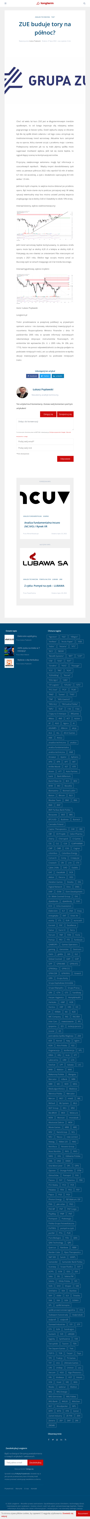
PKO (71, 1204)
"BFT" (70, 656)
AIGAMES (52, 728)
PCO (64, 1185)
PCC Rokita (53, 1185)
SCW (60, 1271)
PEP (78, 1189)
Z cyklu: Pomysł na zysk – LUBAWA (44, 585)
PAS (77, 1175)
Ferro (72, 930)
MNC (73, 1108)
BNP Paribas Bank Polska (59, 810)
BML (75, 800)
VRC (67, 1382)
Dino (68, 887)
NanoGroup (62, 1132)
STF (71, 1324)
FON (69, 935)
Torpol (69, 1353)
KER (50, 1040)
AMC (50, 737)
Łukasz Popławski (35, 41)
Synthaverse (64, 1339)
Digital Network (55, 887)
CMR (59, 848)
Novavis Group (67, 1146)
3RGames (75, 713)
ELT (63, 911)
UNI (50, 1367)
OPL (68, 1165)
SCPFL (51, 1271)
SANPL (73, 1257)
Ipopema (52, 1026)
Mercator (71, 1093)
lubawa (55, 579)
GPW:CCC (66, 968)
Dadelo (75, 867)
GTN (58, 992)
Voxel (58, 1382)
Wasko (51, 1387)
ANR (71, 752)
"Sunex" (61, 694)
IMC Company (55, 1016)
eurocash (78, 920)
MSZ (50, 1132)
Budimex (65, 819)
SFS (75, 1281)
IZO (62, 1026)
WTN (59, 1411)
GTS (66, 992)
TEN (74, 1343)
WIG (50, 1391)
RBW (74, 1247)
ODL (59, 1156)
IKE (66, 1012)
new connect (72, 1137)
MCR (66, 1084)
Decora (62, 877)
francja (52, 939)
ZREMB (52, 1425)
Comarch (53, 858)
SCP (79, 1266)
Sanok (63, 1257)
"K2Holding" (54, 675)
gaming (46, 516)
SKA (63, 1290)
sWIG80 (71, 1334)
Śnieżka (76, 1295)
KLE (73, 1045)
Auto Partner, (72, 771)
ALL (57, 733)
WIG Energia (61, 1391)
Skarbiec (73, 1290)
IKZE (74, 1012)
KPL (80, 1050)
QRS (69, 1242)
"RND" (51, 694)
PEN (62, 1189)
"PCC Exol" (53, 689)
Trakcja (59, 1358)
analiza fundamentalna (32, 516)
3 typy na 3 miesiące (57, 713)
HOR (71, 1002)
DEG (71, 877)
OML (50, 1161)
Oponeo (52, 1170)
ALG (50, 733)
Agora (66, 723)
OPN (77, 1165)
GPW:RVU (65, 973)
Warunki (19, 1488)
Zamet (76, 1411)
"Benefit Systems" (56, 656)
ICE (77, 1007)
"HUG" (64, 665)
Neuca (59, 1137)
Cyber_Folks (54, 867)
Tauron (65, 1343)
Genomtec (64, 949)
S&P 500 (52, 1257)
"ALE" (64, 636)
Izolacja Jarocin (74, 1026)
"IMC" (59, 670)
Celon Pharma (76, 834)
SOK (66, 1300)
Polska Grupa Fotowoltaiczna (61, 1223)
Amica (59, 737)
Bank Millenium (64, 776)
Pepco (51, 1194)
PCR (72, 1185)
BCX (67, 781)
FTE (68, 939)
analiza (73, 742)
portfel (51, 1233)
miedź (70, 1098)
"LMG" (65, 680)
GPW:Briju (53, 968)
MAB (50, 1069)
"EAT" (69, 661)
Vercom (52, 1372)
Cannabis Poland (56, 824)
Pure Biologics (55, 1238)
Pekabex (52, 1189)
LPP (61, 1064)
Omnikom (64, 1503)
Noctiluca (53, 1146)
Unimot (70, 1367)
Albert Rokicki (24, 655)
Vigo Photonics (74, 1372)
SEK (76, 1271)
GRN (50, 978)
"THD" (72, 694)
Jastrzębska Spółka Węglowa (61, 1036)
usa (79, 1367)
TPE (50, 1358)
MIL (79, 1098)
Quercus (52, 1247)
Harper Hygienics (56, 997)
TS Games (71, 1358)
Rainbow (64, 1247)
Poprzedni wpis (45, 482)
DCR (71, 872)
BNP (58, 805)
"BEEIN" (61, 651)
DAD (65, 867)
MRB (67, 1127)
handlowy (77, 992)
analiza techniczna (42, 17)
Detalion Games (56, 882)
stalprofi (52, 1319)
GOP (77, 959)
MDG (75, 1084)
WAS (75, 1382)
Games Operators (70, 944)
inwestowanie (68, 1021)
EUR (67, 920)
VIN (50, 1377)
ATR (74, 766)
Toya (79, 1353)
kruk (67, 1055)
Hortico (52, 1007)
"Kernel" (67, 675)
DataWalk (60, 872)
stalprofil (64, 1319)
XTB (67, 1411)
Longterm (15, 1503)
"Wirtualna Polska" (70, 704)
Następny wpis (45, 545)
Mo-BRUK (53, 1113)
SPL (50, 1305)
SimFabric (53, 1290)
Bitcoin (62, 795)
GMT (68, 959)
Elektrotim (53, 911)
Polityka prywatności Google (57, 432)
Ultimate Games (71, 1363)
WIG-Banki (53, 1401)
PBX (80, 1180)
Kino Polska (62, 1045)
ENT (64, 915)
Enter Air (74, 915)
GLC (76, 954)
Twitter (45, 376)
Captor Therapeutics (58, 829)
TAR (76, 1339)
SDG (68, 1271)
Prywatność (9, 1488)
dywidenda (53, 901)
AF (50, 723)
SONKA (75, 1300)
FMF (61, 935)
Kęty (68, 1040)
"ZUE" (53, 17)
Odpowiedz (65, 459)
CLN (65, 843)
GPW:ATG (74, 963)
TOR (60, 1353)
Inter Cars (53, 1021)
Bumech (76, 819)
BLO (71, 795)
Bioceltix (68, 786)
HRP (61, 1007)
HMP (63, 1002)
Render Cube (54, 1252)
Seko (51, 1276)
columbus (53, 853)
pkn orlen (61, 1204)
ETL (59, 920)
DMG (77, 887)
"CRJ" (51, 661)
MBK (73, 1079)
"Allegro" (74, 636)
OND (59, 1161)
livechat (52, 1064)
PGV (68, 1194)
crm (70, 862)
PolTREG (52, 1228)
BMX (50, 805)
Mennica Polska (55, 1093)
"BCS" (51, 651)
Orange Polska (66, 1170)
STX (50, 1329)
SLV (67, 1295)
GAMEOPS (53, 944)
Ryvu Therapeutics (72, 1252)
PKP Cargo (72, 1209)
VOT (70, 1377)
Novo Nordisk (55, 1151)
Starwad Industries (57, 1324)
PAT (60, 1180)
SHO (59, 1286)
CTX (77, 862)
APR (58, 761)
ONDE (68, 1161)
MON (51, 1117)
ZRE (76, 1420)
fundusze (78, 939)
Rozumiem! (83, 1513)
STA (81, 1310)
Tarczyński (53, 1343)
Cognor (76, 848)
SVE (61, 1334)
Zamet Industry (55, 1415)
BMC (67, 800)
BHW (51, 786)
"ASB (80, 641)
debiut (51, 877)
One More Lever (56, 1165)
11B (69, 709)
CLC (57, 843)
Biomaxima (53, 790)
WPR (51, 1411)
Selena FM (68, 1276)
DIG (79, 882)
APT (66, 761)
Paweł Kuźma (31, 593)
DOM (59, 891)
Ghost (81, 1503)
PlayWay (52, 1214)
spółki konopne (62, 1305)
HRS (69, 1007)
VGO (62, 1372)
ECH (50, 906)
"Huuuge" (75, 665)
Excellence (71, 925)
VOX (50, 1382)
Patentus (71, 1180)
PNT (70, 1214)
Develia (70, 882)
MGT (61, 1098)
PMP (62, 1214)
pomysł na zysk (45, 579)
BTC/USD (52, 819)
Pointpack (53, 1218)
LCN (72, 1060)
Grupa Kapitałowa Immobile (61, 983)
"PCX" (64, 689)
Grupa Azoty (62, 978)
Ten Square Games (57, 1348)
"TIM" (51, 699)
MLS (64, 1108)
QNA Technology (56, 1242)
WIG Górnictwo (55, 1396)
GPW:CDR (53, 973)
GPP (50, 963)
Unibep (59, 1367)
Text (71, 1348)
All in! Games (69, 733)
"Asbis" (52, 646)
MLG (75, 1103)
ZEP (61, 1420)
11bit (77, 709)
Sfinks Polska (64, 1281)
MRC (75, 1127)
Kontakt (34, 1488)
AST (66, 766)
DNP (50, 891)
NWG (51, 1156)
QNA (75, 1238)
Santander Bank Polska (72, 1262)
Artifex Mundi (54, 766)
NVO (75, 1151)
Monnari (61, 1117)
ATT (60, 771)
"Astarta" (63, 646)
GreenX (77, 973)
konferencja (69, 1050)
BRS (71, 814)
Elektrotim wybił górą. (27, 636)
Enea (79, 911)
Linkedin (57, 376)
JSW (79, 1036)
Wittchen (76, 1401)
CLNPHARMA (77, 843)
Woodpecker (62, 1406)
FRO (60, 939)
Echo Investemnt (63, 906)
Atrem (51, 771)
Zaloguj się (48, 414)
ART (74, 761)
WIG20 (65, 1401)
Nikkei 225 (63, 1141)
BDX (75, 781)
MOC (63, 1113)
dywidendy (67, 901)
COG (67, 848)
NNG (74, 1141)
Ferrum (52, 935)
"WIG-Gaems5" (63, 699)
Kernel (59, 1040)
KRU (59, 1055)
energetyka (53, 915)
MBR (50, 1084)
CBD (81, 829)
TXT (50, 1363)
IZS (60, 1031)
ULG (58, 1363)
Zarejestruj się (65, 414)
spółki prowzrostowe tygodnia (62, 1310)
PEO (70, 1189)
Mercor (52, 1098)
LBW (60, 579)
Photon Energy (55, 1199)
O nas (26, 1488)
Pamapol (67, 1175)
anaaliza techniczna (57, 742)
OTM (79, 1170)
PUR (69, 1233)
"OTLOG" (67, 685)
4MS (60, 718)
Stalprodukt (77, 1315)
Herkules (52, 1002)
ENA (71, 911)
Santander (53, 1262)
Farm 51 (62, 930)
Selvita (51, 1281)
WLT (50, 1406)
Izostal (51, 1031)
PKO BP (52, 1209)
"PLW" (73, 689)
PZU (67, 1238)
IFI (49, 1012)
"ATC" (73, 646)
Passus (52, 1180)
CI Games (76, 838)
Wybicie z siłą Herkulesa (28, 660)
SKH (50, 1295)
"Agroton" (53, 636)
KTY (75, 1055)
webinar (62, 1387)
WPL (74, 1406)
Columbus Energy (69, 853)
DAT (50, 872)
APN (50, 761)
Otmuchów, (54, 1175)
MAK (70, 1069)
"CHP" (79, 656)
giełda (60, 954)
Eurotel (52, 925)
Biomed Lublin (69, 790)
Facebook (32, 376)
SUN (58, 1329)
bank (51, 776)
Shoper (68, 1286)
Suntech (52, 1334)
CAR (73, 829)
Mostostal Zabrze (56, 1122)
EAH (78, 901)
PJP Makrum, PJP (73, 1199)
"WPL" (51, 709)
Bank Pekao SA (55, 781)
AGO (57, 723)
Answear (52, 757)
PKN (50, 1204)
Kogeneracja (54, 1050)
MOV (70, 1122)
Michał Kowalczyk (33, 534)
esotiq (51, 920)
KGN (50, 1045)
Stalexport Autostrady (58, 1315)
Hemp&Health (74, 997)
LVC (79, 1064)
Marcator (53, 1079)
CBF (50, 834)
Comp (63, 858)
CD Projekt (61, 834)
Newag (51, 1141)
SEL (58, 1276)
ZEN (78, 1415)
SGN (50, 1286)
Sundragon (69, 1329)
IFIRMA (58, 1012)
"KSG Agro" (53, 680)
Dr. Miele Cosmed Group (59, 896)
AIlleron (64, 728)
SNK (50, 1300)
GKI (68, 954)
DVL (76, 896)
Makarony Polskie (56, 1074)
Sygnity (52, 1339)
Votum (79, 1377)
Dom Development (74, 891)
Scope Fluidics (66, 1266)
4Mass (51, 718)
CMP (50, 848)
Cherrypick (63, 838)
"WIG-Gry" (53, 704)
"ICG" (51, 670)
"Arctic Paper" (67, 641)
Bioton (51, 795)
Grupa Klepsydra (56, 988)
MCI (58, 1084)
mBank (64, 1079)
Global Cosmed (55, 959)
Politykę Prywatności (22, 1474)
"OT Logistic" (54, 685)
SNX (58, 1300)
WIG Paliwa (71, 1396)
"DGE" (59, 661)
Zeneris (52, 1420)
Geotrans (77, 949)
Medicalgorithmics (57, 1088)
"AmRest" (53, 641)
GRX (50, 992)
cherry (51, 838)
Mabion (60, 1069)
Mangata (72, 1074)
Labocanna (53, 1060)
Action (77, 718)
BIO (58, 786)
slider (58, 1295)
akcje (74, 728)
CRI (62, 862)
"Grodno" (53, 665)
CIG (50, 843)
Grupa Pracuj (73, 988)
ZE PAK (69, 1415)
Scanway (52, 1266)
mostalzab (73, 1117)
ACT (68, 718)
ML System (64, 1103)
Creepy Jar (75, 858)
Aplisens (74, 757)
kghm (77, 1040)
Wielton (73, 1387)
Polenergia (66, 1218)
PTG (60, 1233)
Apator (63, 757)
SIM (77, 1286)
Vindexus (60, 1377)
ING (66, 1016)
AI (74, 723)
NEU (50, 1137)
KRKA (51, 1055)
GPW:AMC (61, 963)
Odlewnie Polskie (73, 1156)
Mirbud (52, 1103)
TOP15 (51, 1353)
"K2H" (68, 670)
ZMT (69, 1420)
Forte (77, 935)
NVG (67, 1151)
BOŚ (63, 814)
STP (78, 1324)
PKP (61, 1209)
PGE (60, 1194)
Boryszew (53, 814)
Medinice (73, 1088)
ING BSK (76, 1016)
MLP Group (53, 1108)
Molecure (74, 1113)
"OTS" (78, 685)
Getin (51, 954)
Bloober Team (55, 800)
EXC (61, 925)
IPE (79, 1021)
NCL (73, 1132)
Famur (51, 930)
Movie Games (54, 1127)
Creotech (53, 862)
